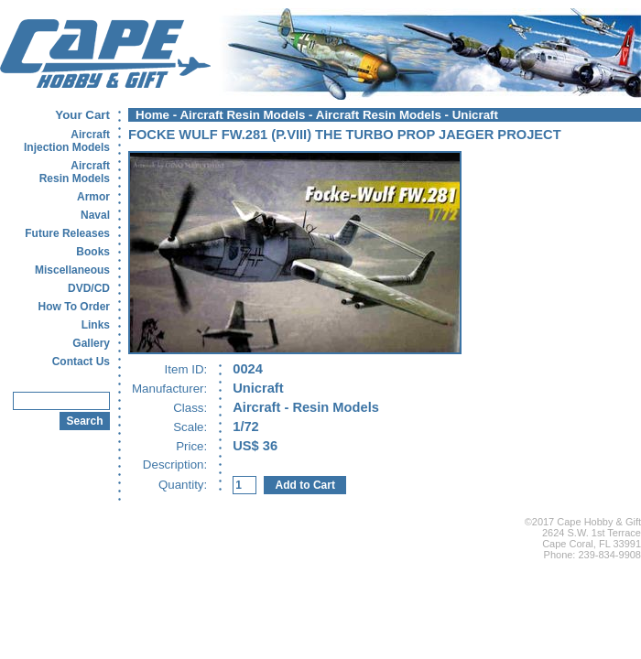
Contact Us (81, 361)
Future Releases (67, 233)
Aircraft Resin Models (242, 115)
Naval (95, 215)
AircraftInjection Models (67, 141)
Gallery (91, 343)
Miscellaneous (72, 270)
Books (93, 251)
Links (95, 325)
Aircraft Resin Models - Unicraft (407, 115)
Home (152, 115)
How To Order (74, 306)
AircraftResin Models (74, 172)
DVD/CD (89, 288)
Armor (93, 196)
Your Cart (82, 115)
